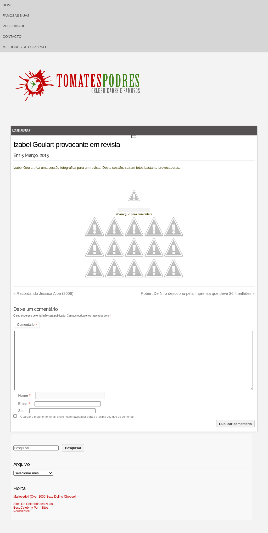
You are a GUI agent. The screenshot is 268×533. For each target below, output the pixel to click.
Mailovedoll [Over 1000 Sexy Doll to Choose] (44, 496)
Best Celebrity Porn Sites (30, 507)
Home (8, 5)
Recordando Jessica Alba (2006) (43, 293)
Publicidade (14, 26)
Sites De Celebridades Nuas (33, 504)
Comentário (27, 325)
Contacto (12, 37)
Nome (24, 395)
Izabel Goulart (22, 130)
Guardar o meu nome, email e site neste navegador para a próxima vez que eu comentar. (77, 416)
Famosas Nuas (16, 16)
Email (24, 404)
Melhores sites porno (24, 47)
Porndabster (21, 511)
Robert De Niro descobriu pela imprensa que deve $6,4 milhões (198, 293)
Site (21, 411)
